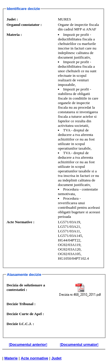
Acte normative (34, 358)
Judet (56, 358)
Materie (11, 358)
